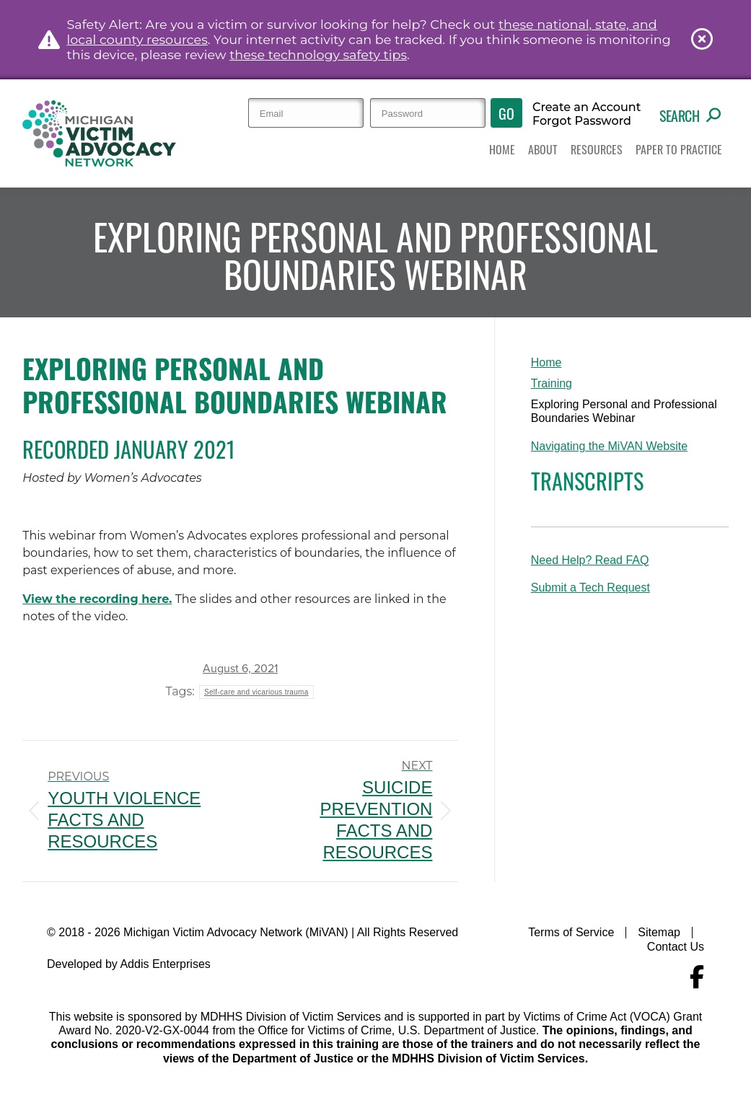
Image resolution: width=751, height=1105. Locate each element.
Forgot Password (581, 121)
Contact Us (675, 947)
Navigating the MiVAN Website (609, 446)
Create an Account (586, 107)
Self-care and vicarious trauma (256, 692)
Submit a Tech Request (590, 587)
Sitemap (659, 932)
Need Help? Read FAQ (590, 560)
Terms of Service (571, 932)
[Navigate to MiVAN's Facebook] (697, 977)
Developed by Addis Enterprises (129, 964)
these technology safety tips (318, 54)
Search (690, 115)
